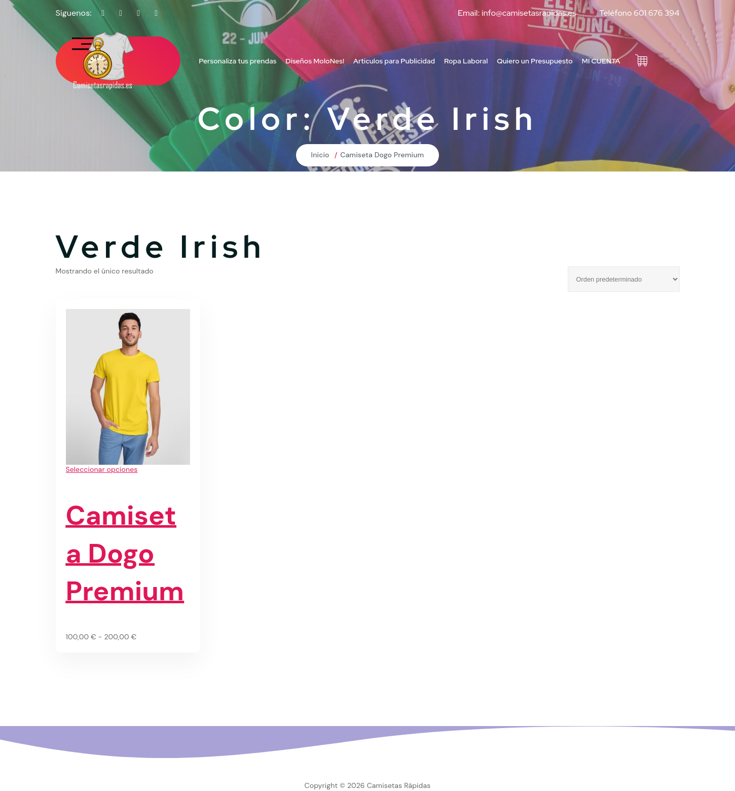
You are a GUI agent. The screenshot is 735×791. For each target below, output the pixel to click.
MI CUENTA (601, 60)
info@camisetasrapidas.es (529, 13)
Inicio (320, 154)
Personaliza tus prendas (237, 60)
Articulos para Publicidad (394, 60)
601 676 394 (656, 13)
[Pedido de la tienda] (624, 279)
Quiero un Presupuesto (535, 60)
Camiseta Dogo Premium (382, 154)
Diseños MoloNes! (314, 60)
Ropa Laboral (466, 60)
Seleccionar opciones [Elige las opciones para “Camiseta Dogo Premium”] (102, 469)
